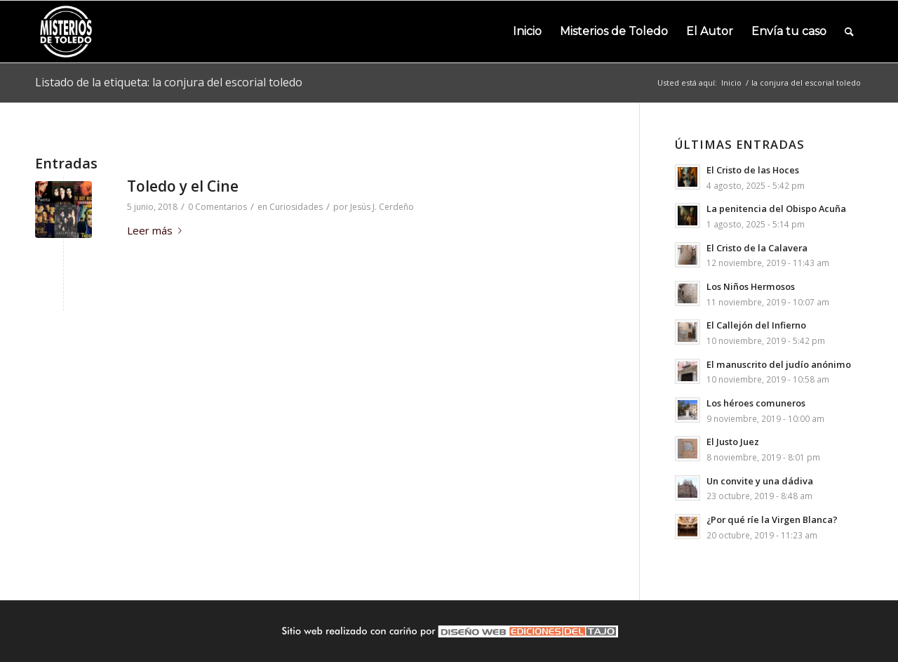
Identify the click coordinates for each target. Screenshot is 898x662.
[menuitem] (527, 31)
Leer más (157, 230)
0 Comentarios (217, 207)
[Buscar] (849, 31)
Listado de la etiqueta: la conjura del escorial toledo (168, 82)
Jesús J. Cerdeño (382, 207)
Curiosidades (296, 207)
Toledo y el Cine (183, 186)
